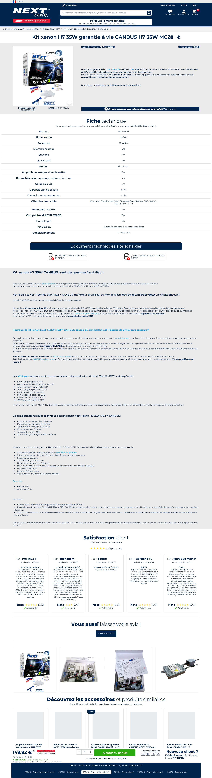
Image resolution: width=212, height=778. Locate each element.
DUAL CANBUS (112, 69)
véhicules (23, 376)
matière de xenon (62, 356)
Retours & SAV (168, 5)
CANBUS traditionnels (43, 359)
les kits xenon (48, 283)
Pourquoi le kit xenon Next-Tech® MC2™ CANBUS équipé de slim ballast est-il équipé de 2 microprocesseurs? (81, 329)
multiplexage (122, 338)
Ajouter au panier (115, 752)
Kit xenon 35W (33, 29)
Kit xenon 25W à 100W (14, 29)
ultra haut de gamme (66, 452)
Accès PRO (69, 5)
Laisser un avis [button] (106, 633)
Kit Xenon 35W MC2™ (51, 29)
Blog (194, 5)
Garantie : (18, 481)
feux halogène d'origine (87, 313)
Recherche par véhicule (31, 20)
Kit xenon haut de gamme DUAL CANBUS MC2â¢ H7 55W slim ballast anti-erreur (106, 747)
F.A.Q (184, 5)
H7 (133, 69)
